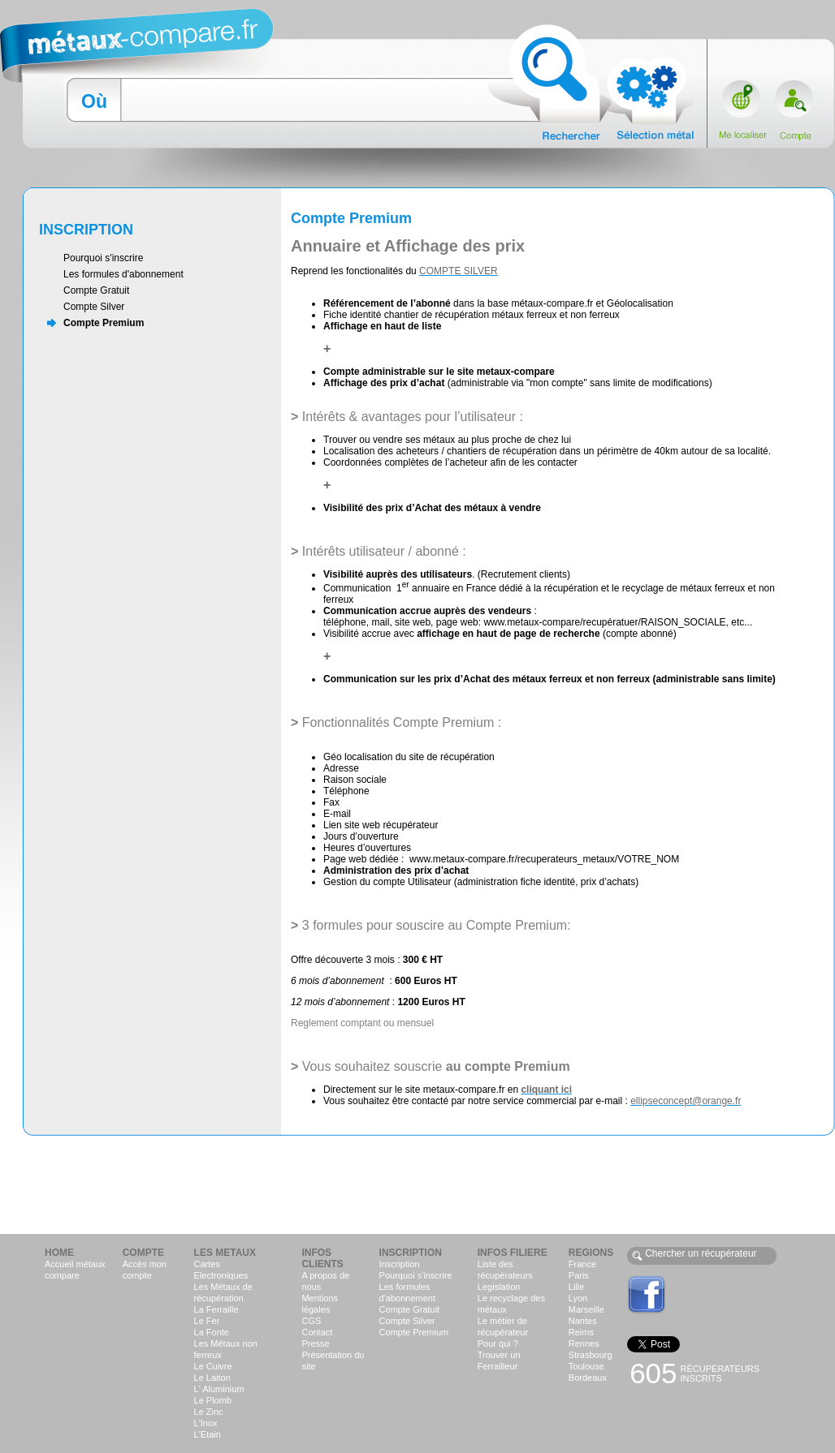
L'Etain (207, 1434)
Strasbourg (590, 1355)
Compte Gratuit (96, 290)
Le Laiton (212, 1377)
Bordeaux (588, 1377)
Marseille (586, 1309)
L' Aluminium (219, 1389)
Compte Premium (103, 323)
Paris (579, 1275)
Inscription (399, 1264)
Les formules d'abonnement (123, 274)
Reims (581, 1332)
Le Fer (207, 1321)
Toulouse (586, 1366)
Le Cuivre (213, 1366)
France (582, 1264)
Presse (315, 1343)
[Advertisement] (417, 1183)
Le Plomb (212, 1400)
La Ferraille (216, 1309)
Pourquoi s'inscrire (103, 258)
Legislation (499, 1287)
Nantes (583, 1321)
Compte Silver (93, 306)
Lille (577, 1287)
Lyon (578, 1298)
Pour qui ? (498, 1343)
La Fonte (211, 1332)
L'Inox (206, 1423)
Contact (316, 1332)
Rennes (584, 1343)
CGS (311, 1321)
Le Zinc (208, 1411)
